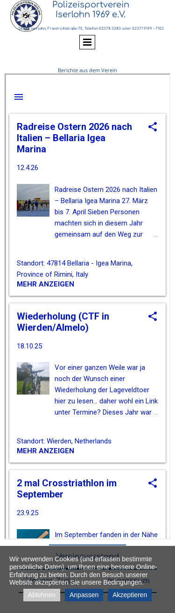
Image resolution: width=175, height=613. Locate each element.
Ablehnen (42, 595)
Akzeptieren (129, 595)
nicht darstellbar (87, 306)
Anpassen (84, 595)
